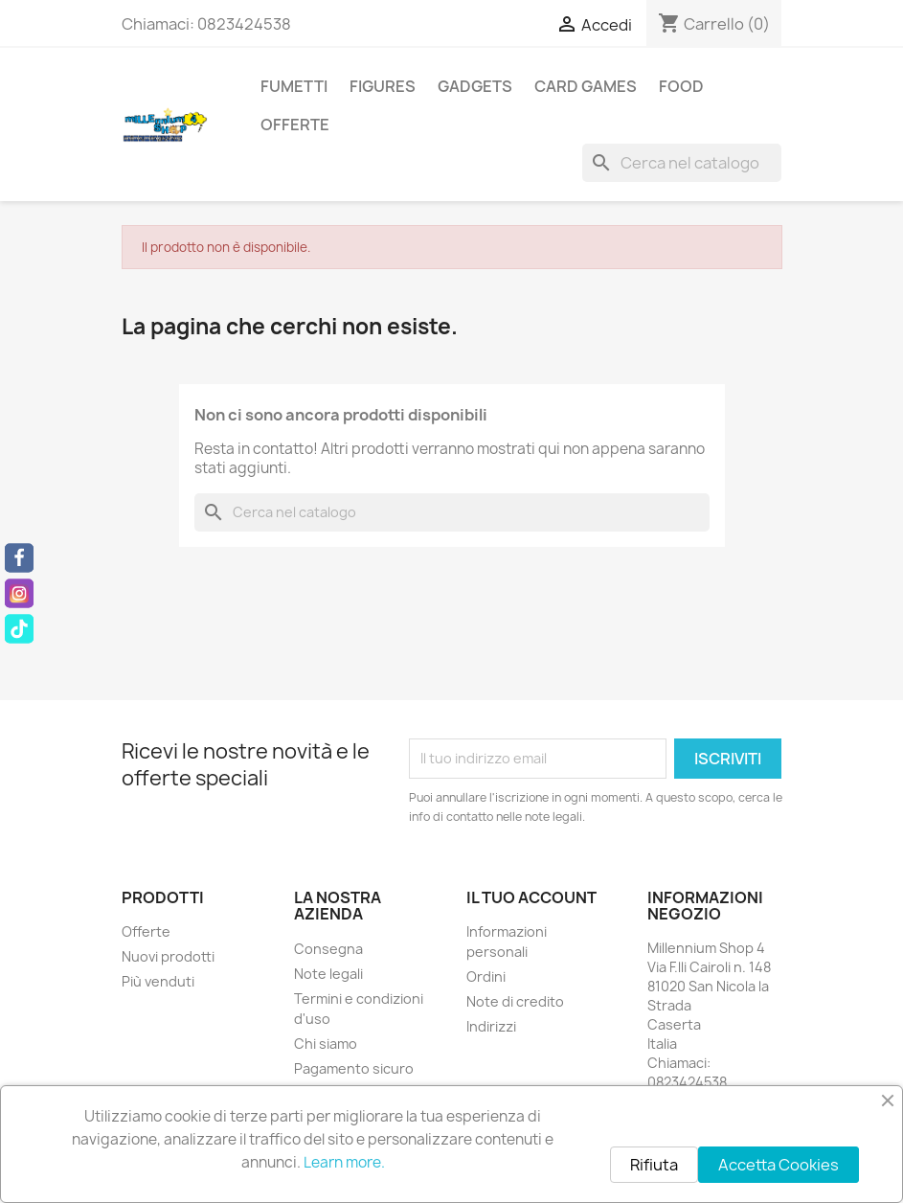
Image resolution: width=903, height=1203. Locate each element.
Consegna (328, 949)
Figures (383, 86)
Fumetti (293, 86)
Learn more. (344, 1162)
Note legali (328, 974)
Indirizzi (491, 1026)
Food (681, 86)
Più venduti (158, 981)
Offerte (294, 124)
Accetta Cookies (778, 1164)
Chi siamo (325, 1043)
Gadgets (475, 86)
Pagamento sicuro (354, 1068)
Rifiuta (654, 1164)
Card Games (585, 86)
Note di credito (515, 1001)
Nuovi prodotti (168, 956)
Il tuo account (531, 897)
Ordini (486, 976)
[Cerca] (681, 163)
